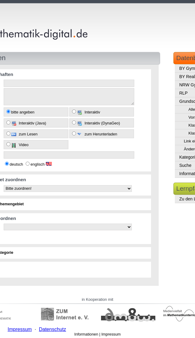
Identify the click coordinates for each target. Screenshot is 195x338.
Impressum (111, 334)
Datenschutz (52, 329)
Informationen (86, 334)
